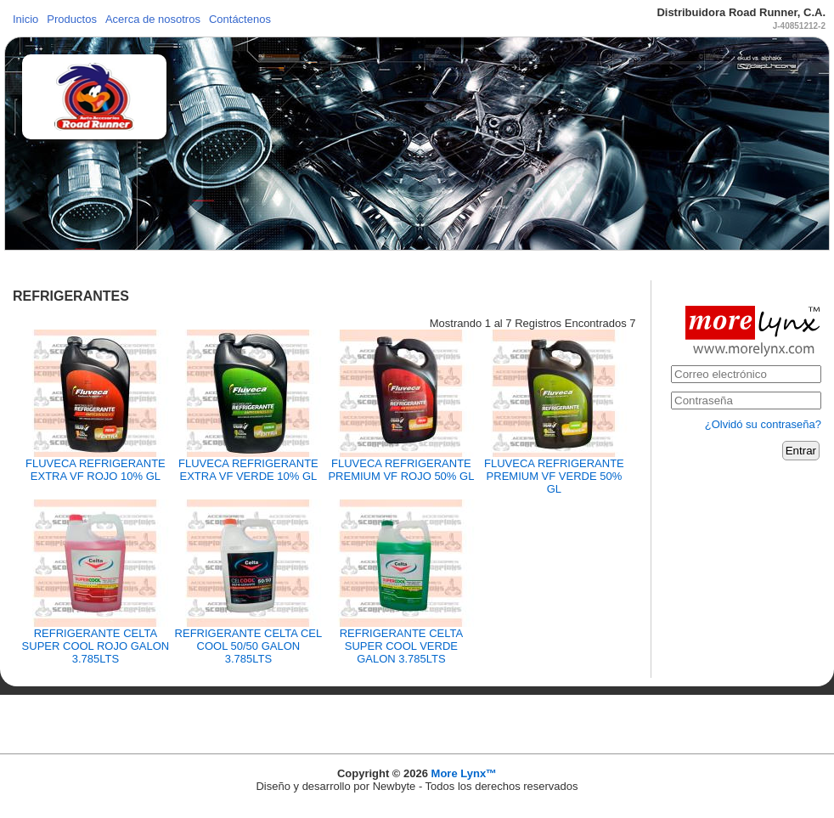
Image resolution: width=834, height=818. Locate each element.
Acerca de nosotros (152, 19)
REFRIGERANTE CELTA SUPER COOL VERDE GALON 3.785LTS (401, 646)
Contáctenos (240, 19)
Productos (72, 19)
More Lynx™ (464, 773)
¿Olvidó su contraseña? (763, 424)
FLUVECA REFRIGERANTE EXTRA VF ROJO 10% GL (95, 469)
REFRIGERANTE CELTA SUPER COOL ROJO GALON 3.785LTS (96, 646)
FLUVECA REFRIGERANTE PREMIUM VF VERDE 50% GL (554, 476)
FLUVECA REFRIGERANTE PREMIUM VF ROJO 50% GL (401, 469)
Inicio (25, 19)
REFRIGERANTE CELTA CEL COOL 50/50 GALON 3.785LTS (249, 646)
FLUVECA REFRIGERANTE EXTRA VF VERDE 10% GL (248, 469)
